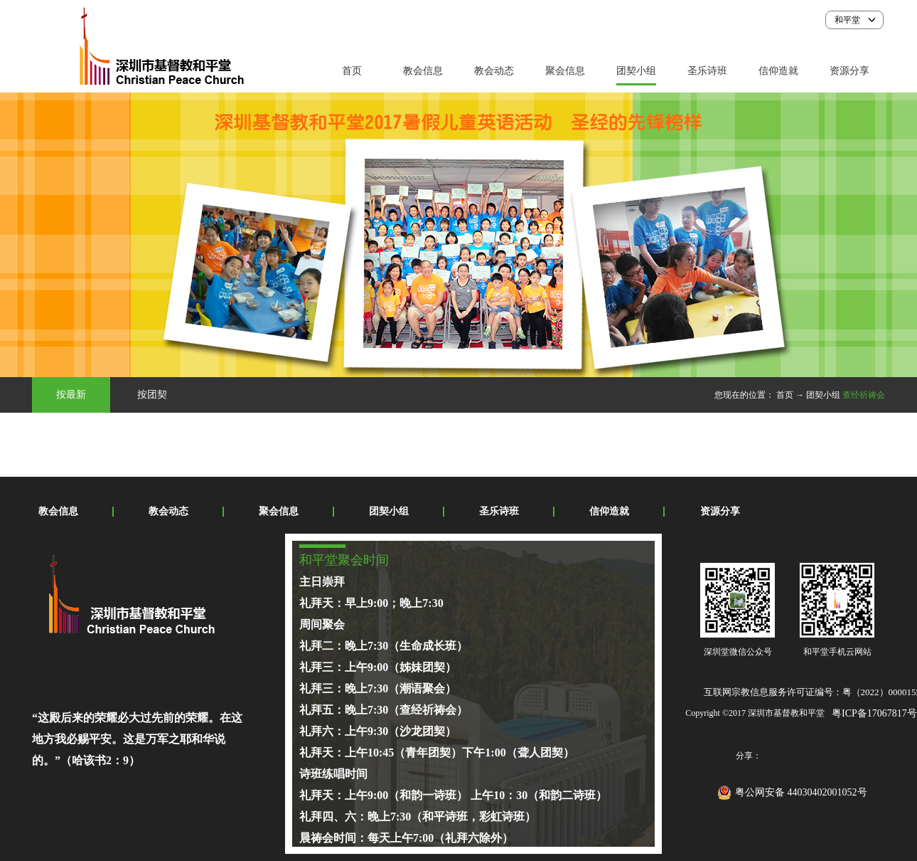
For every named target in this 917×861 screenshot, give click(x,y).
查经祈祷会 (863, 395)
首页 (352, 70)
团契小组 (823, 395)
